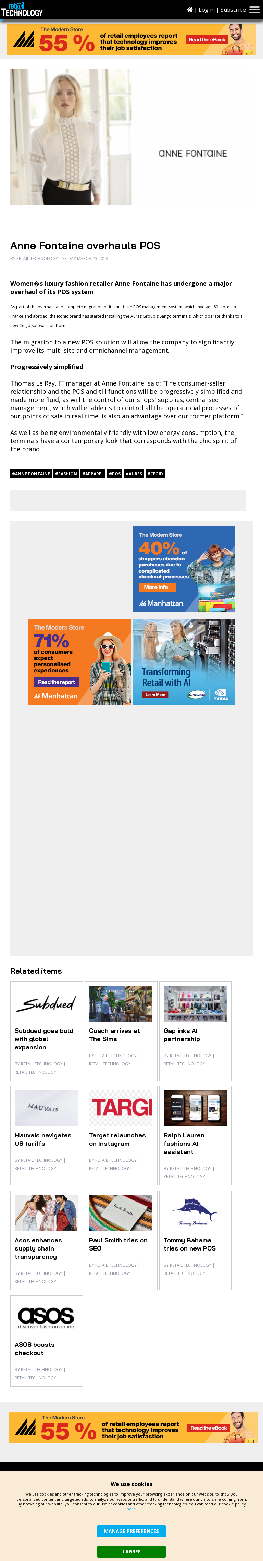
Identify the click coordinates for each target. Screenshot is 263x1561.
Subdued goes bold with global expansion (44, 1039)
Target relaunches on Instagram (117, 1139)
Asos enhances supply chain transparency (38, 1248)
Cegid (24, 325)
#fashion (66, 474)
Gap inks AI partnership (182, 1035)
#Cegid (155, 474)
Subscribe (233, 9)
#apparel (93, 474)
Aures (136, 316)
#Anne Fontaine (31, 474)
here (131, 1508)
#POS (115, 474)
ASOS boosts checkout (35, 1349)
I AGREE (132, 1551)
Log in (207, 9)
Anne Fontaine (123, 383)
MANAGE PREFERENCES (131, 1531)
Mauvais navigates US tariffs (43, 1139)
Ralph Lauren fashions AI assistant (184, 1143)
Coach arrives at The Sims (114, 1035)
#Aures (134, 474)
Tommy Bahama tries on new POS (190, 1244)
